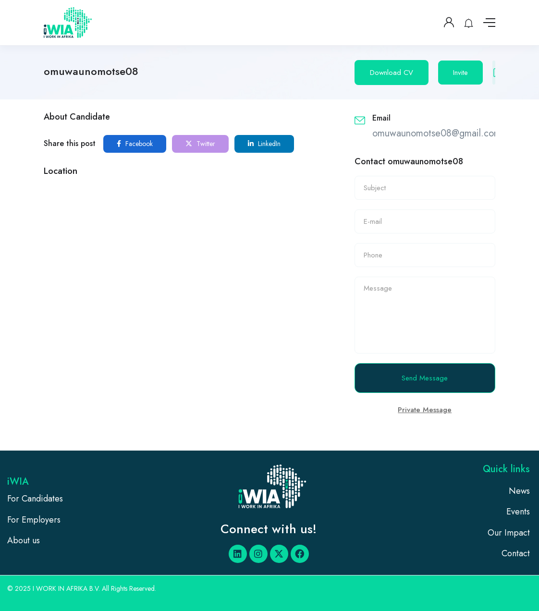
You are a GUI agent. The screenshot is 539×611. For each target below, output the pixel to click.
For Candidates (35, 498)
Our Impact (509, 532)
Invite (460, 72)
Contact (516, 553)
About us (23, 540)
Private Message (425, 409)
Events (518, 511)
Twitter (200, 143)
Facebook (135, 143)
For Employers (34, 519)
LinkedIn (264, 143)
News (519, 491)
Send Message (425, 378)
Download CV (391, 72)
